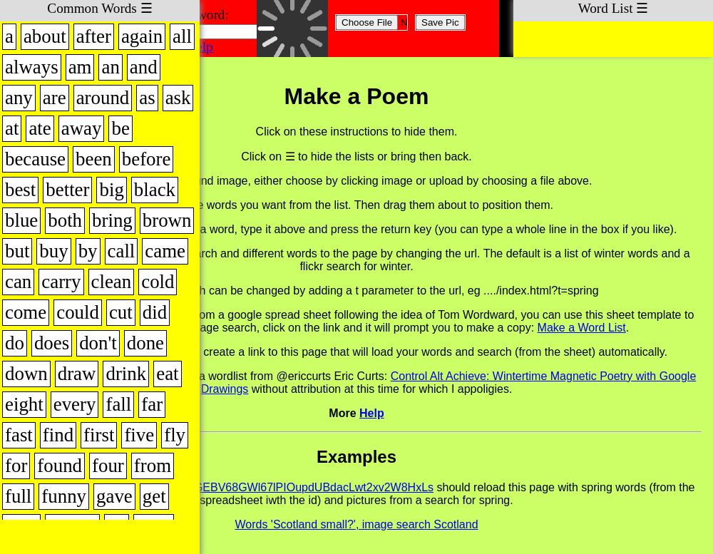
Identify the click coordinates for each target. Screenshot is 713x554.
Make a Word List (582, 328)
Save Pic (440, 22)
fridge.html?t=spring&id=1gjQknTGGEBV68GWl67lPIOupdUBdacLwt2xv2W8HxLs (226, 487)
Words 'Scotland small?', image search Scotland (356, 524)
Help (199, 46)
